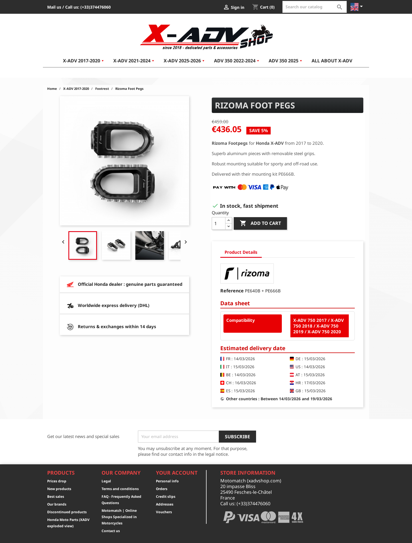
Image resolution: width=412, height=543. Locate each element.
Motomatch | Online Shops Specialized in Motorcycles (119, 517)
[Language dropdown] (357, 7)
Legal (106, 481)
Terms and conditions (120, 488)
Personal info (167, 481)
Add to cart (260, 223)
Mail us (54, 7)
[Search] (314, 7)
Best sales (55, 496)
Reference (232, 291)
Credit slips (165, 496)
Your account (176, 472)
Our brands (56, 504)
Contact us (111, 530)
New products (59, 488)
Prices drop (56, 481)
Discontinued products (67, 512)
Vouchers (164, 512)
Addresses (164, 504)
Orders (161, 488)
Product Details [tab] (241, 252)
